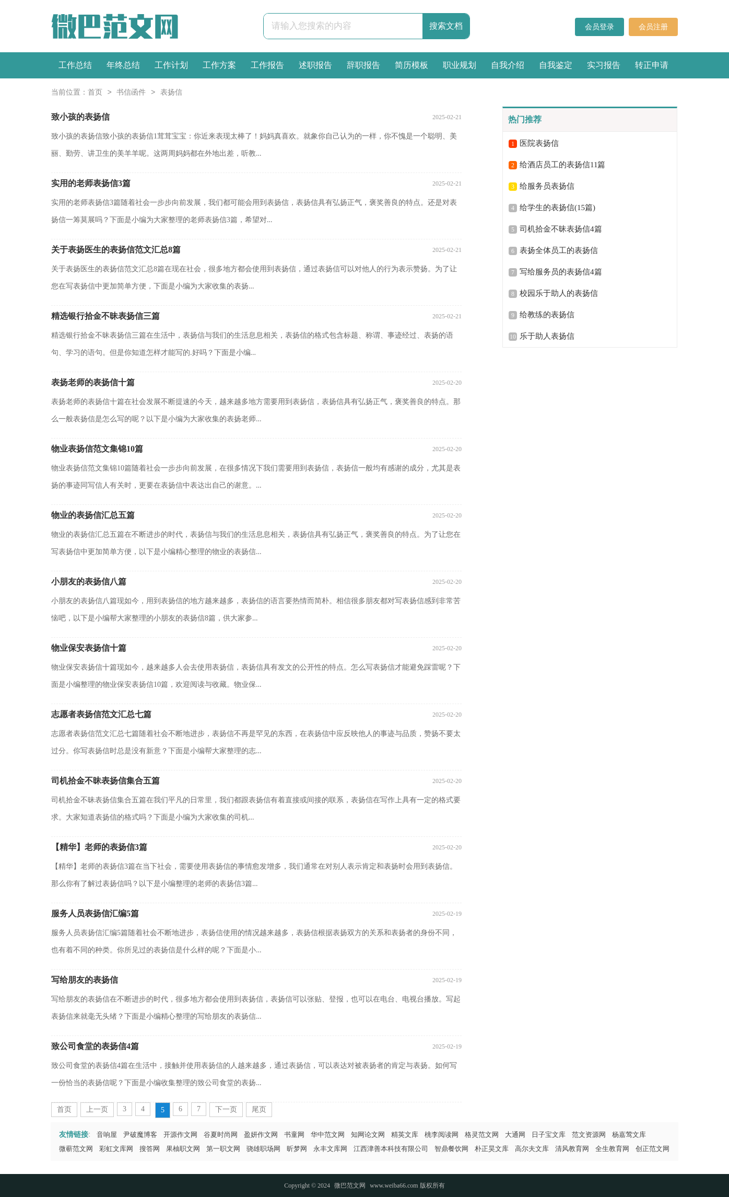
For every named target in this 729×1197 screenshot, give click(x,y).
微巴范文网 (350, 1185)
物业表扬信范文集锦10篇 (97, 448)
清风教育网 (572, 1149)
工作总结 (75, 65)
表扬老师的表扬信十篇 (93, 382)
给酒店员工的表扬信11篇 (562, 164)
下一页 (226, 1109)
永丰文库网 (330, 1149)
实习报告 (603, 65)
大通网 (515, 1134)
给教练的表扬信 (547, 314)
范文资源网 (589, 1134)
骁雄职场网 (263, 1149)
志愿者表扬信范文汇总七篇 (101, 714)
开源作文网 (180, 1134)
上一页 (97, 1109)
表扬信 (171, 93)
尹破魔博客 (140, 1134)
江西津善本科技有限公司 (391, 1149)
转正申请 (651, 65)
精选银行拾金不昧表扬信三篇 (105, 316)
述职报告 (315, 65)
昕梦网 (297, 1149)
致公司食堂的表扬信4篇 (95, 1046)
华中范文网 (328, 1134)
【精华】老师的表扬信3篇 (99, 847)
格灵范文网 (482, 1134)
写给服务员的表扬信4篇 (561, 272)
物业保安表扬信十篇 (88, 647)
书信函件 (131, 93)
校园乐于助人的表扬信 (559, 293)
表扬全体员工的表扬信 (559, 250)
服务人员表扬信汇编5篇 (95, 913)
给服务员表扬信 (547, 186)
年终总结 (123, 65)
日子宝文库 (549, 1134)
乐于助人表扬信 (547, 336)
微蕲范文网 (76, 1149)
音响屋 (107, 1134)
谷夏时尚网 (221, 1134)
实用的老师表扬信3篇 (91, 183)
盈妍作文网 (261, 1134)
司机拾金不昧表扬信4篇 (561, 229)
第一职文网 (223, 1149)
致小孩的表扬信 (80, 116)
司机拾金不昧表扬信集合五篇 (105, 780)
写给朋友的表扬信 (84, 979)
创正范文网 (652, 1149)
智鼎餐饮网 (451, 1149)
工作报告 (267, 65)
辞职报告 (363, 65)
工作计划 (171, 65)
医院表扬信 (539, 143)
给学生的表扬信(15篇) (557, 207)
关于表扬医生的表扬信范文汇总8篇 (116, 249)
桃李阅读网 (441, 1134)
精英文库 (404, 1134)
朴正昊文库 (492, 1149)
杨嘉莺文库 (629, 1134)
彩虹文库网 (116, 1149)
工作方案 (219, 65)
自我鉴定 (555, 65)
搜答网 (149, 1149)
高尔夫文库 (532, 1149)
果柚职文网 (183, 1149)
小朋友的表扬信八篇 (88, 581)
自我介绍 (507, 65)
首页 (95, 93)
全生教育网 (612, 1149)
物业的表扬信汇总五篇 (93, 515)
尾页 (259, 1109)
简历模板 (411, 65)
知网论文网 (368, 1134)
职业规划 (459, 65)
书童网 (294, 1134)
